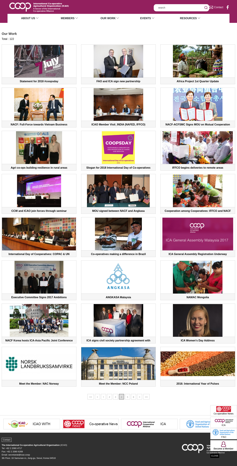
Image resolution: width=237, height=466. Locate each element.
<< (90, 396)
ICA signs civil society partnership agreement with (118, 340)
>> (146, 396)
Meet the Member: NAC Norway (39, 383)
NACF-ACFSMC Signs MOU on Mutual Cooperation (198, 124)
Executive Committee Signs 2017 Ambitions (39, 297)
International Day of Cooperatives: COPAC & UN (39, 254)
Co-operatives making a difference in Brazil (118, 254)
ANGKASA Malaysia (118, 297)
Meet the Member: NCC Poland (118, 383)
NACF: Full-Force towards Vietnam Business (39, 124)
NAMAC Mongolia (198, 297)
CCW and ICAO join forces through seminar (39, 210)
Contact (6, 439)
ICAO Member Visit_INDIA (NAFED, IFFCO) (118, 124)
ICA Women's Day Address (198, 340)
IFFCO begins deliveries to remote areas (197, 167)
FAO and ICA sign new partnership (118, 81)
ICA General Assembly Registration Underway (198, 254)
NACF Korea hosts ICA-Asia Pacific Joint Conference (39, 340)
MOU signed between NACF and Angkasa (118, 210)
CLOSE (214, 455)
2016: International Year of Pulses (197, 383)
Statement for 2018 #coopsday (39, 81)
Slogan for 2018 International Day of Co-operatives (118, 167)
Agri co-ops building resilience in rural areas (39, 167)
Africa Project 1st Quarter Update (198, 81)
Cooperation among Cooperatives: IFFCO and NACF (198, 210)
